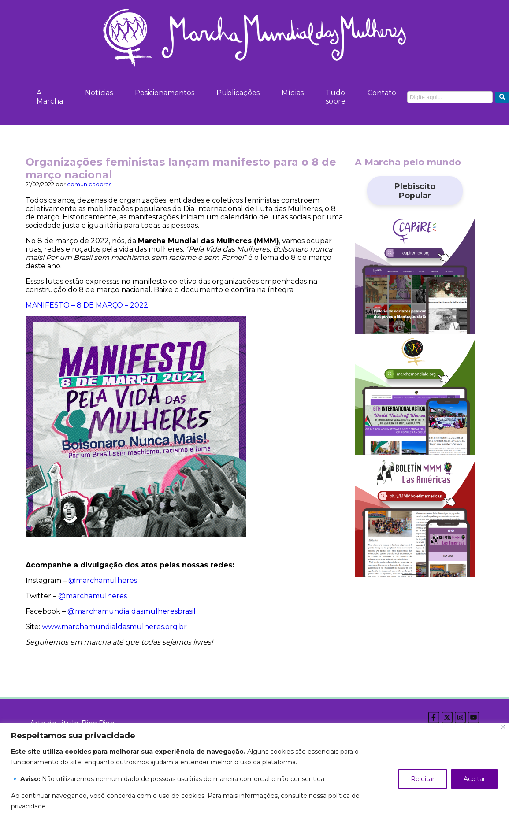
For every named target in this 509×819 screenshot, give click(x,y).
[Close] (503, 727)
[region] (254, 771)
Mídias (293, 93)
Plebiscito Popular (414, 191)
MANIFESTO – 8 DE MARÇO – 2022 (87, 305)
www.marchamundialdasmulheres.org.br (114, 627)
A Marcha (50, 97)
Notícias (99, 93)
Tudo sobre (336, 97)
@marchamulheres (102, 580)
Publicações (238, 93)
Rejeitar (423, 779)
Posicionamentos (164, 93)
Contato (382, 93)
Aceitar (474, 779)
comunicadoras (89, 184)
